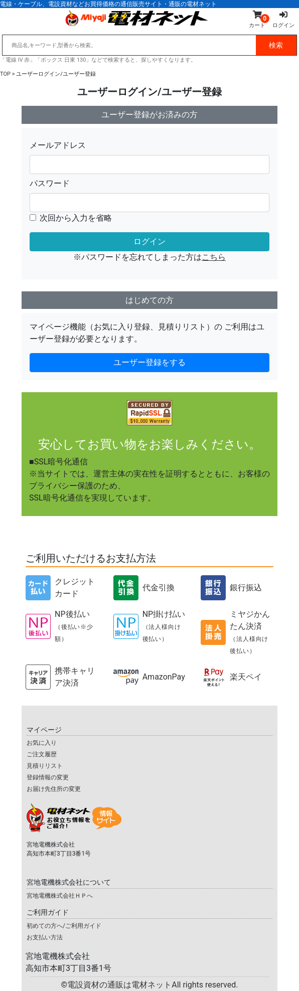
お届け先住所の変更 (54, 788)
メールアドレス (58, 145)
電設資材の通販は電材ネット (152, 984)
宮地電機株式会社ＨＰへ (60, 895)
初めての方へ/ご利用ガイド (64, 925)
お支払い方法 (45, 937)
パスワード (50, 183)
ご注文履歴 (42, 754)
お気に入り (42, 742)
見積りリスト (45, 765)
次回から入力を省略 (76, 218)
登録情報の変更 (48, 777)
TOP (5, 74)
